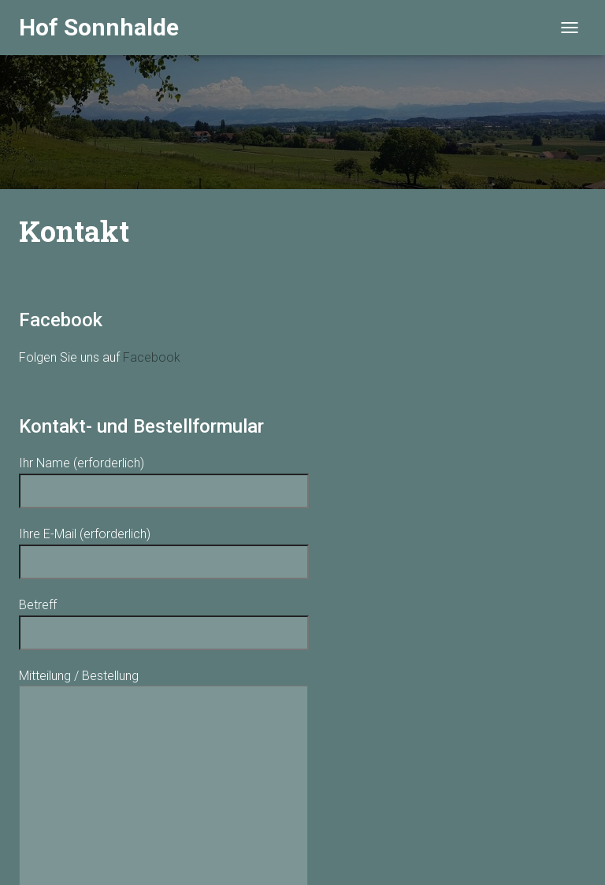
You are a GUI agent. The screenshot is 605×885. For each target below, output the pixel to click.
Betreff (164, 618)
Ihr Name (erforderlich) (164, 477)
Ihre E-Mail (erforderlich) (164, 547)
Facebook (151, 357)
